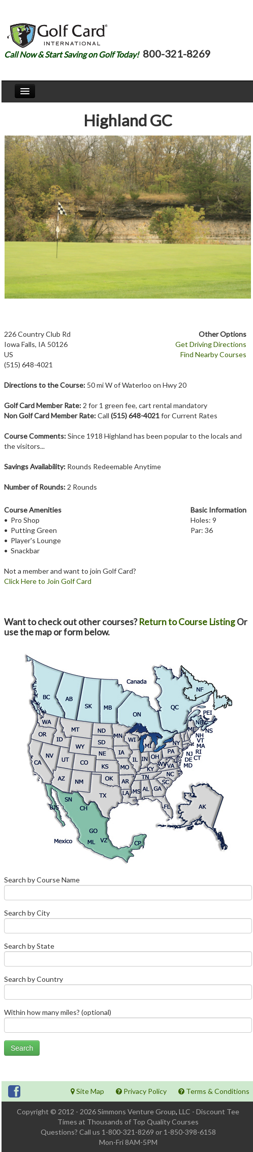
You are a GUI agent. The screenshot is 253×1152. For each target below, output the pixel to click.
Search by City (128, 923)
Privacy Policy (141, 1091)
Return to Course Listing (187, 622)
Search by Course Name (128, 890)
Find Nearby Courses (213, 354)
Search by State (128, 957)
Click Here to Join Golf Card (47, 581)
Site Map (87, 1091)
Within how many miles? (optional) (128, 1023)
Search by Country (128, 990)
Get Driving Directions (210, 344)
